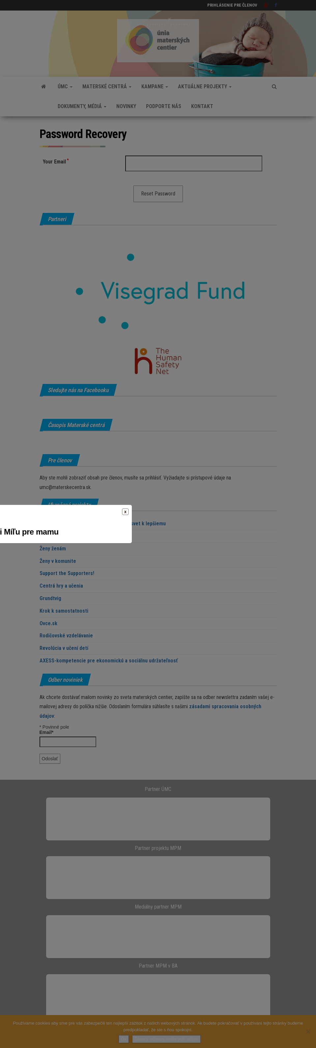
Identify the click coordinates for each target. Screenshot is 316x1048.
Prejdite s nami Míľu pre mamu (158, 531)
